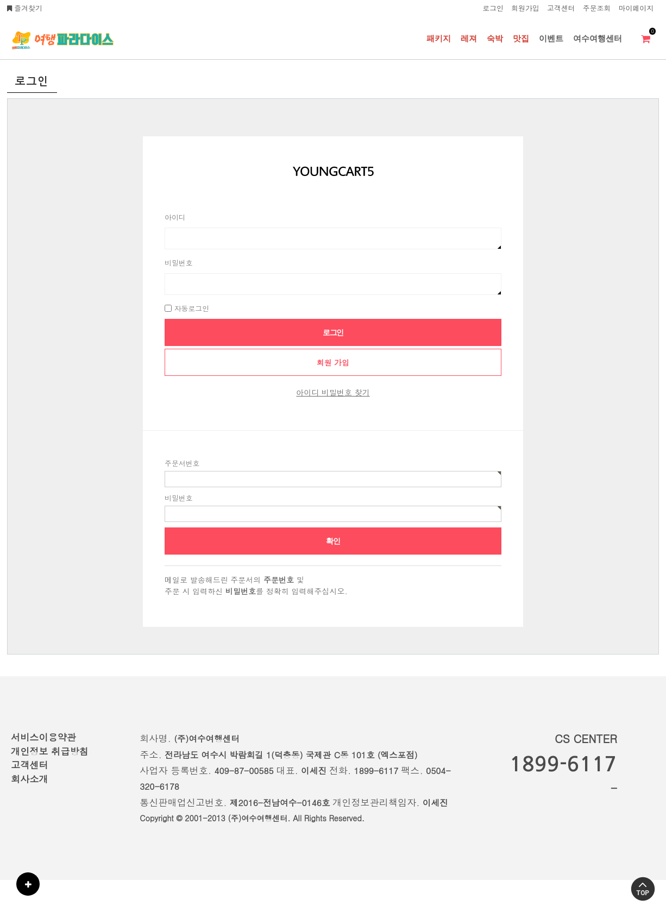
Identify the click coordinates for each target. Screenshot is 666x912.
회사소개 (29, 778)
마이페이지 (636, 8)
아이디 (175, 217)
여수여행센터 (597, 38)
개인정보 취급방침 (50, 751)
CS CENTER (586, 738)
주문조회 (597, 8)
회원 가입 (333, 362)
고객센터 (561, 8)
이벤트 (551, 38)
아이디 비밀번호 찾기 (332, 392)
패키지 (438, 38)
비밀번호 (179, 262)
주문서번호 (182, 463)
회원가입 (525, 8)
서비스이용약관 (43, 737)
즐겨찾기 (24, 8)
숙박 (495, 38)
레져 (469, 38)
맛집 (521, 38)
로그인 (493, 8)
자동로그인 (191, 308)
